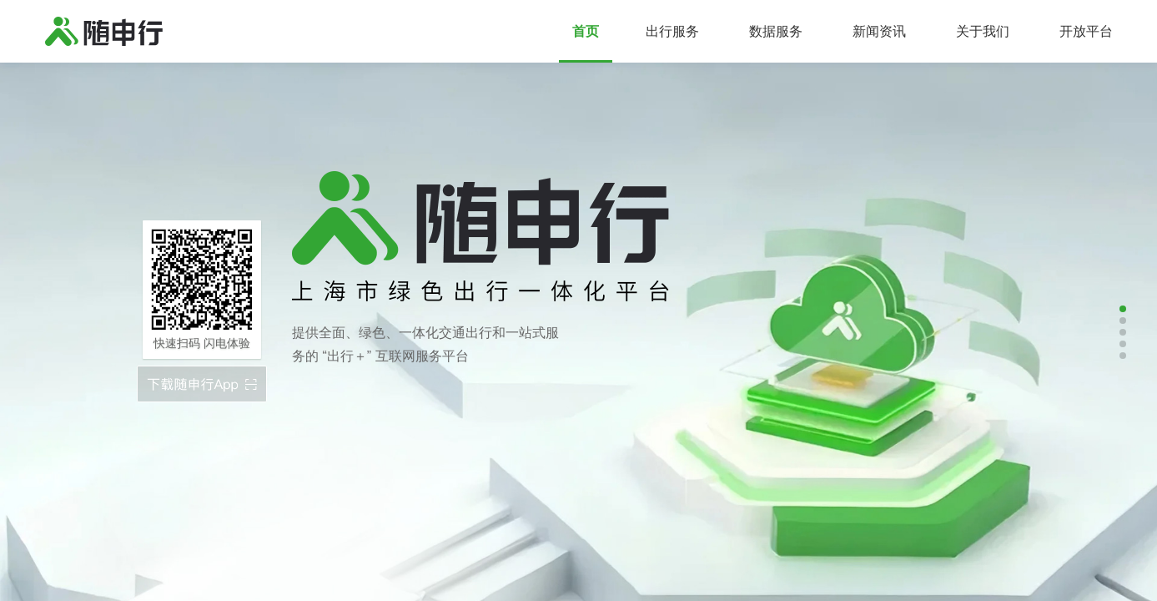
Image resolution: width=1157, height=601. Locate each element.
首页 (585, 31)
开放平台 (1086, 31)
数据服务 (775, 31)
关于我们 (982, 31)
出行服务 (672, 31)
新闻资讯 (879, 31)
